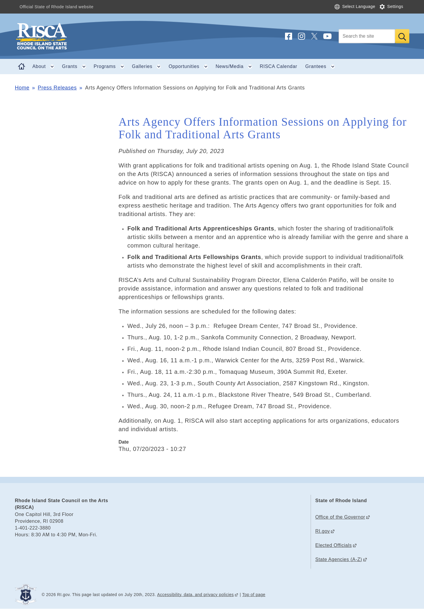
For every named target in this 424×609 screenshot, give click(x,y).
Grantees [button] (322, 66)
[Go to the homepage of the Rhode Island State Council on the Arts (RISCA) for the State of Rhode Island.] (76, 36)
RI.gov (322, 531)
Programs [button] (111, 66)
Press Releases (57, 88)
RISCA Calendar (278, 66)
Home (22, 88)
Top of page (254, 594)
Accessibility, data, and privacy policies (195, 594)
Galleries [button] (148, 66)
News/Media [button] (236, 66)
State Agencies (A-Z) (338, 559)
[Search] (367, 36)
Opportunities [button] (190, 66)
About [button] (45, 66)
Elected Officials (333, 545)
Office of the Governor (340, 517)
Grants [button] (76, 66)
